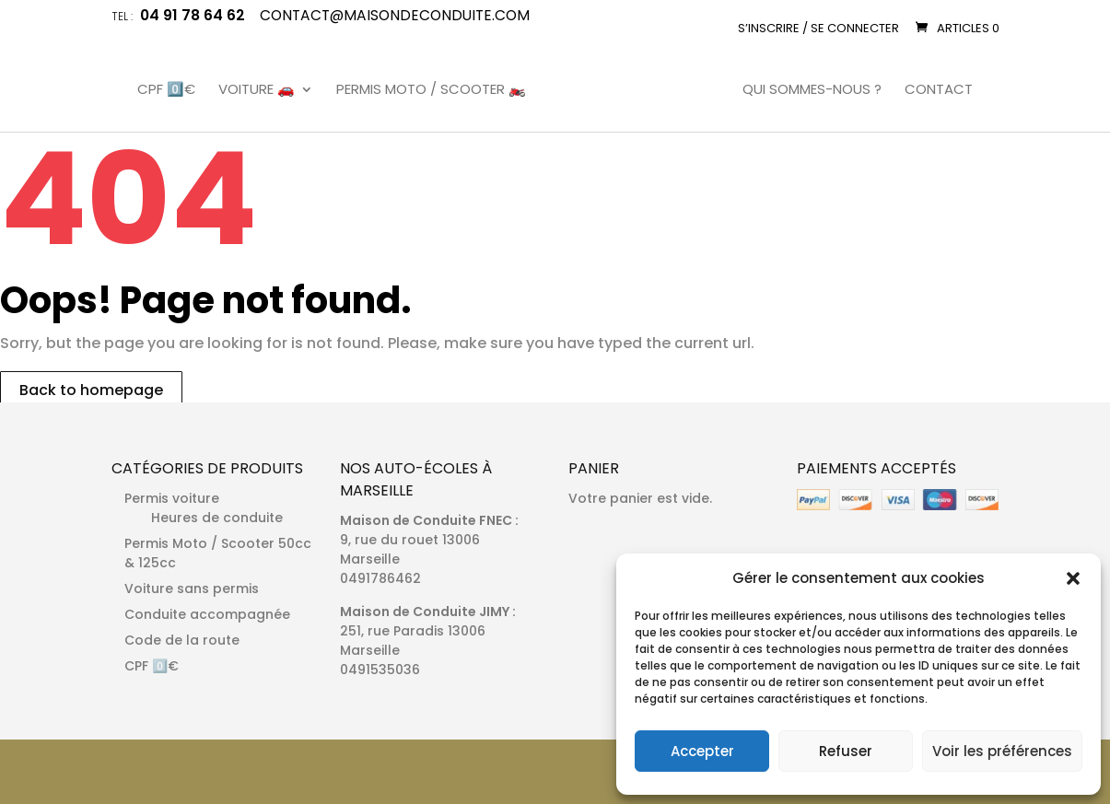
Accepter (702, 751)
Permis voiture (171, 498)
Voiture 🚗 (256, 90)
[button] (1073, 578)
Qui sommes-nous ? (812, 90)
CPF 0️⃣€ (166, 90)
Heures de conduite (217, 517)
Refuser (845, 751)
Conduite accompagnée (207, 614)
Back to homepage (91, 390)
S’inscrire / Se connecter (818, 28)
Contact (939, 90)
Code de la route (182, 640)
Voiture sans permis (191, 588)
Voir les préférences (1002, 751)
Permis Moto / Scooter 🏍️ (431, 90)
